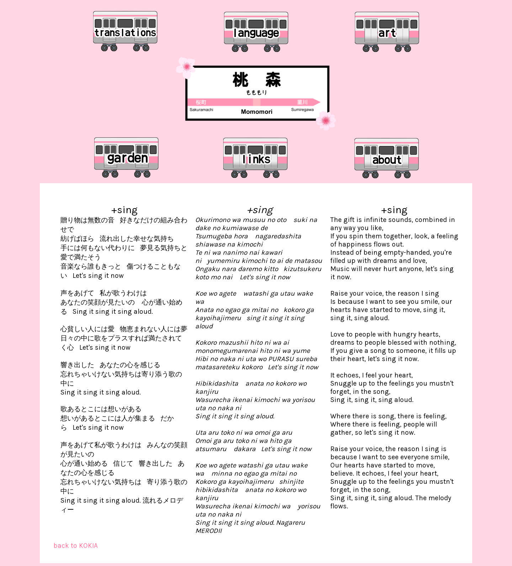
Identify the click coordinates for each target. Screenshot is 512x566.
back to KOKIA (75, 545)
